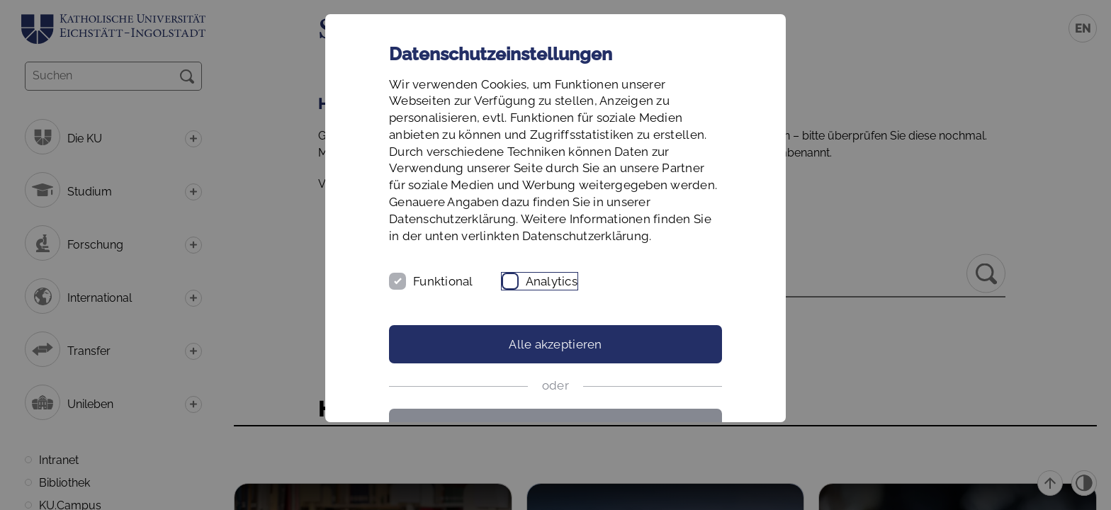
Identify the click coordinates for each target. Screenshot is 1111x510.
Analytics (551, 281)
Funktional (443, 281)
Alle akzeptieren (555, 344)
